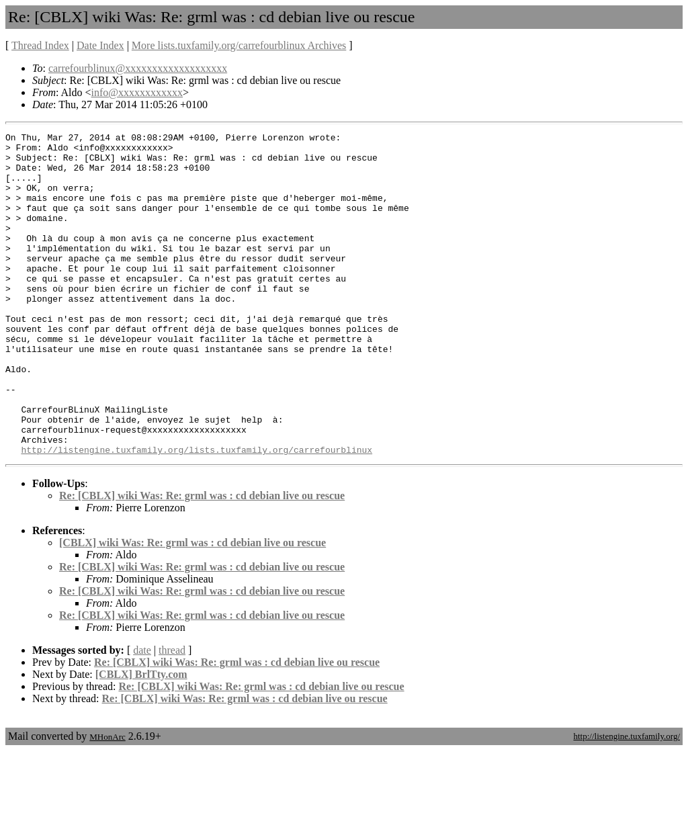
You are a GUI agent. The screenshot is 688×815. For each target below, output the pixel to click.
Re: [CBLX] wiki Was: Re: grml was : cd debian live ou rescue (202, 560)
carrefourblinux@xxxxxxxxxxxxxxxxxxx (137, 68)
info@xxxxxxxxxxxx (137, 92)
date (142, 714)
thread (172, 714)
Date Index (100, 45)
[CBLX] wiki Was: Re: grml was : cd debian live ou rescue (192, 607)
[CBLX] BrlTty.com (141, 738)
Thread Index (40, 45)
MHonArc (107, 801)
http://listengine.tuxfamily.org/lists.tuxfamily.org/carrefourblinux (196, 514)
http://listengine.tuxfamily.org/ (626, 801)
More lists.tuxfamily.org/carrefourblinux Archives (239, 45)
